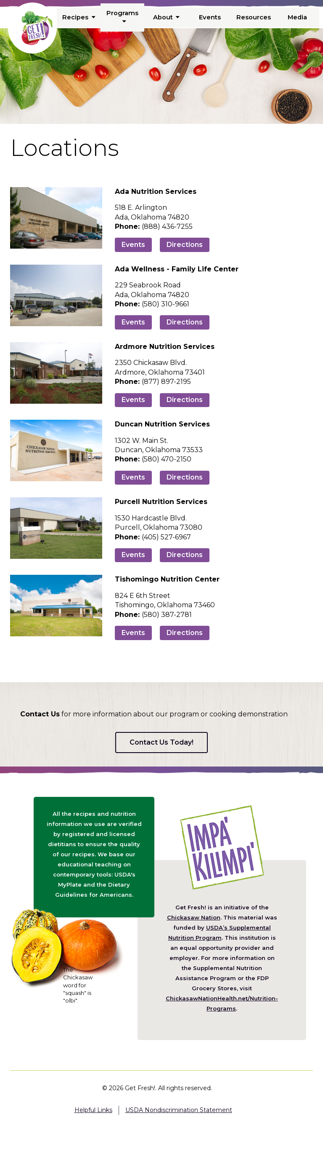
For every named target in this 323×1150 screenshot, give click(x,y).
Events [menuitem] (209, 17)
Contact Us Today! (161, 742)
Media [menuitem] (297, 17)
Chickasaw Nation (193, 917)
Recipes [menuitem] (78, 17)
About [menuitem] (166, 17)
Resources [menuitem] (253, 17)
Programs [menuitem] (122, 16)
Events (133, 245)
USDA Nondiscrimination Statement (178, 1110)
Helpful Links (93, 1110)
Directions (185, 245)
